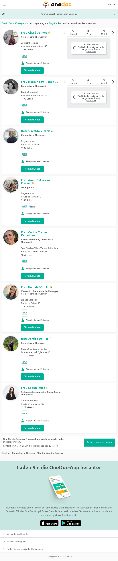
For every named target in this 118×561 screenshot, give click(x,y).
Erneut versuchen (93, 50)
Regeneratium (28, 141)
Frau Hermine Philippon (38, 81)
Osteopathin (27, 187)
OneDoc (6, 453)
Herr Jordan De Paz (35, 338)
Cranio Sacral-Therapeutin (34, 37)
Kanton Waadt (45, 453)
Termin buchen (32, 70)
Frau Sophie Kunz (33, 387)
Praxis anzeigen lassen (99, 442)
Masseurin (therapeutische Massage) (39, 291)
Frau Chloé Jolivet (34, 32)
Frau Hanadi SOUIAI (35, 287)
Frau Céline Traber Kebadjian (34, 233)
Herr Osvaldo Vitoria (35, 130)
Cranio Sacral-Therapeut (33, 135)
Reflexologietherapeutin (33, 392)
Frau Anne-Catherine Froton (36, 181)
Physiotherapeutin (30, 240)
